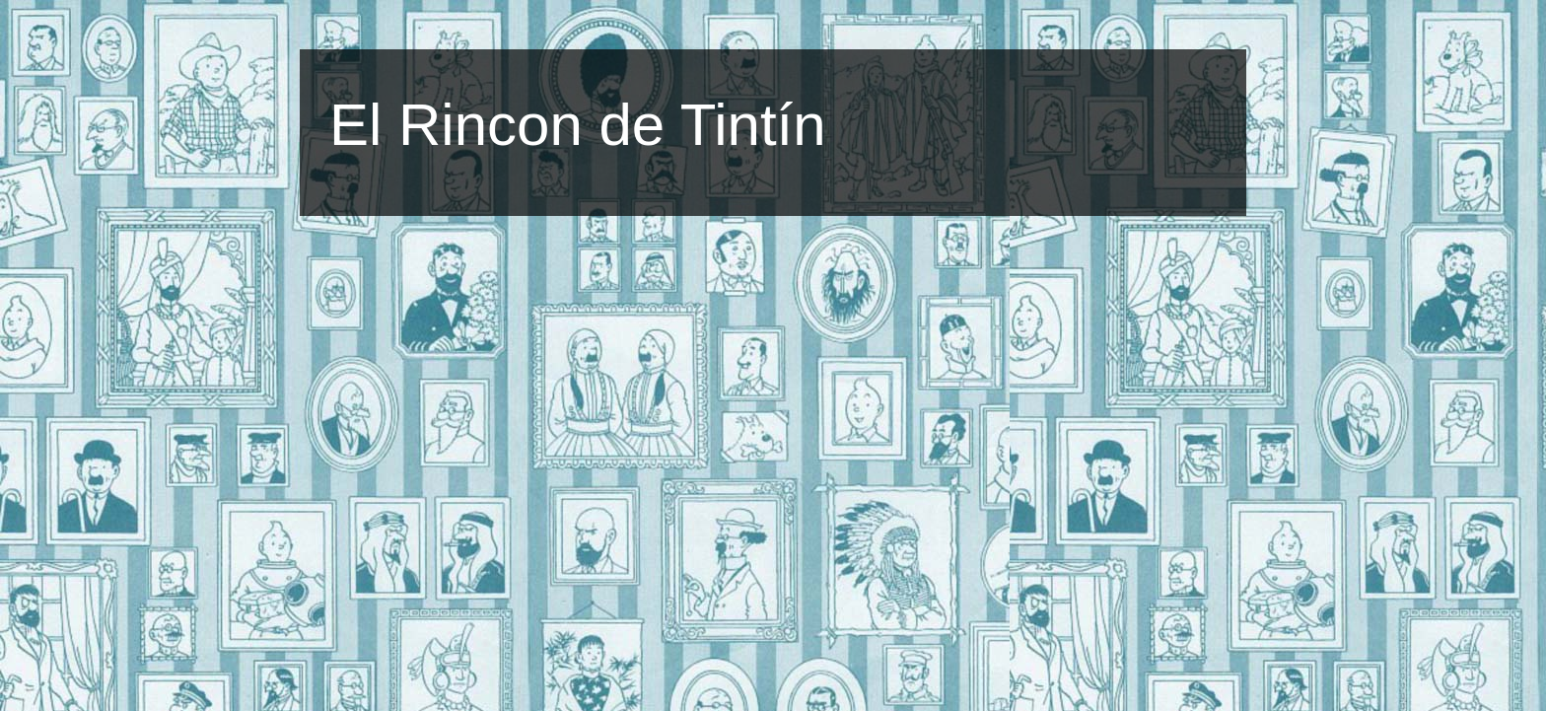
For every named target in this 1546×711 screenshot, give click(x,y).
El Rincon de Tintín (577, 125)
